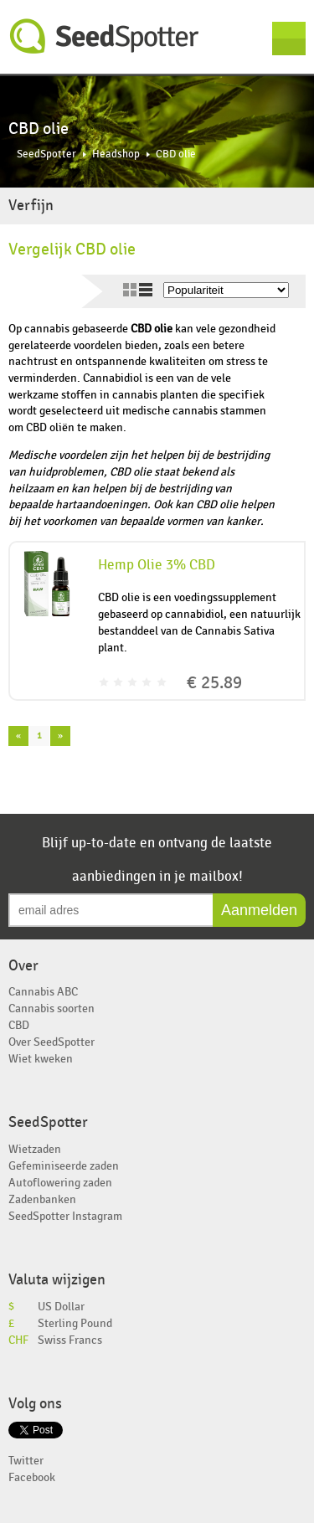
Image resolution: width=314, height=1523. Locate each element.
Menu (289, 38)
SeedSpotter (104, 36)
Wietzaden (34, 1149)
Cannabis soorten (51, 1008)
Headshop (116, 154)
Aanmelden (259, 910)
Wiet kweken (40, 1059)
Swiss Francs (70, 1340)
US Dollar (61, 1306)
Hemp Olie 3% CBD (156, 565)
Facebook (31, 1477)
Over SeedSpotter (51, 1042)
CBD (18, 1025)
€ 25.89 (214, 682)
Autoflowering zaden (60, 1183)
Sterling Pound (75, 1323)
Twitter (26, 1461)
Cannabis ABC (43, 992)
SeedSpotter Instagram (65, 1216)
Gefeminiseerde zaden (63, 1166)
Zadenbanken (42, 1199)
